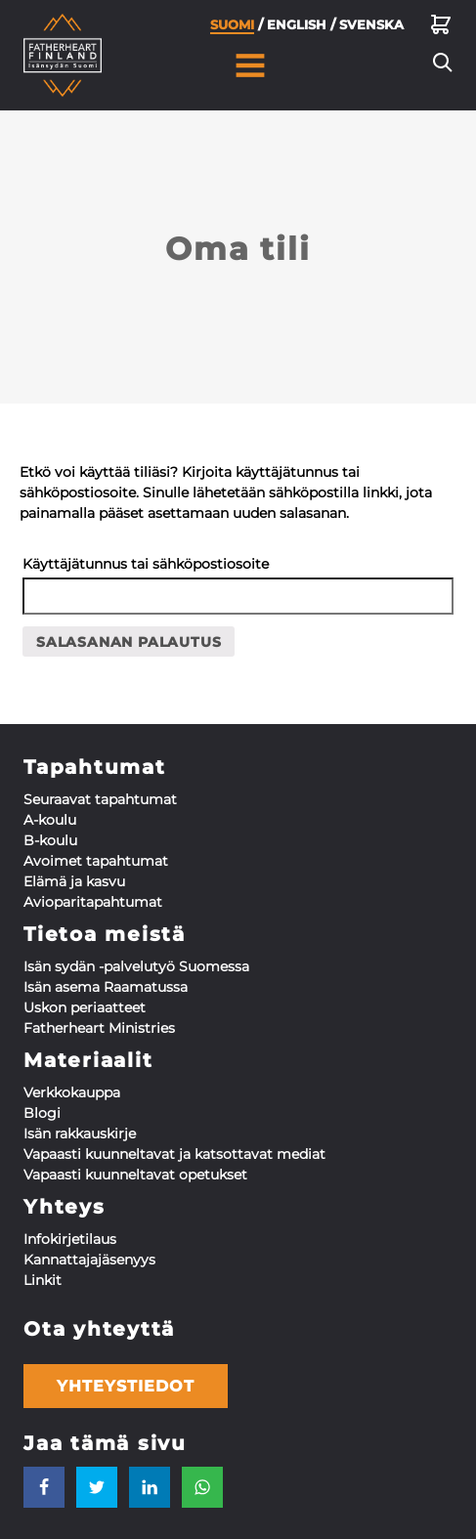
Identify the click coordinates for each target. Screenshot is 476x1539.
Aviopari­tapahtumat (92, 902)
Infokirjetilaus (69, 1239)
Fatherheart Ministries (99, 1028)
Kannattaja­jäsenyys (89, 1259)
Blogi (42, 1113)
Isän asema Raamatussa (105, 987)
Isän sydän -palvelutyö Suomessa (136, 966)
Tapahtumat (94, 767)
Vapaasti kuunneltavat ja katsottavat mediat (174, 1154)
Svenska (371, 29)
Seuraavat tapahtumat (100, 799)
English (296, 29)
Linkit (42, 1280)
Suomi (232, 30)
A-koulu (49, 820)
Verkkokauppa (71, 1092)
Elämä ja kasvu (74, 881)
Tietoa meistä (104, 934)
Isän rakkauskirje (79, 1133)
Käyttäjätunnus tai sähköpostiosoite (145, 564)
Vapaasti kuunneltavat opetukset (135, 1174)
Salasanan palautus (128, 642)
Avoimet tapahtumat (95, 861)
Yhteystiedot (126, 1386)
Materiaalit (87, 1060)
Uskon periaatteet (84, 1007)
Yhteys (64, 1206)
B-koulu (50, 840)
